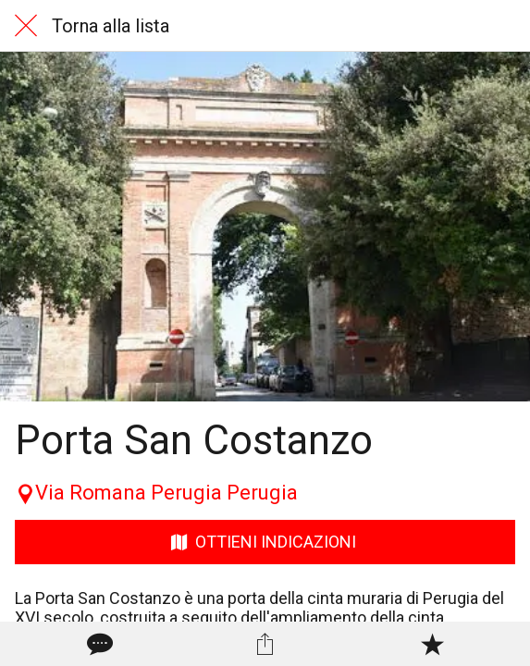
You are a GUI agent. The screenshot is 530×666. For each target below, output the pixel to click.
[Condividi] (264, 644)
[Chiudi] (26, 26)
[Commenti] (98, 644)
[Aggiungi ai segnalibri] (432, 644)
